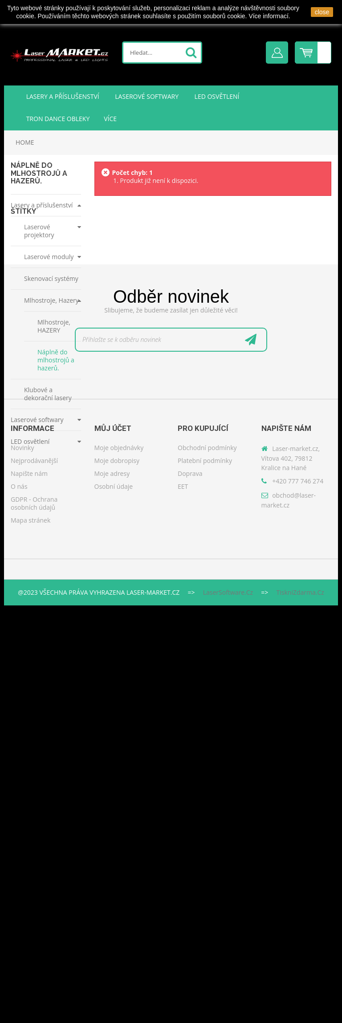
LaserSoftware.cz (228, 1010)
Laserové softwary (146, 96)
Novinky (22, 873)
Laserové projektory (39, 231)
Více (110, 118)
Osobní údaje (113, 911)
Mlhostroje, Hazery (51, 300)
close (322, 12)
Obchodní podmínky (207, 873)
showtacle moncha (39, 500)
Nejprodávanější (34, 885)
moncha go (30, 622)
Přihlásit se (277, 52)
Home (25, 142)
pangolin (28, 552)
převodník (29, 604)
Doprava (190, 898)
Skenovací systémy (51, 278)
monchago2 (31, 518)
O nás (19, 911)
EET (183, 911)
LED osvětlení (216, 96)
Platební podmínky (205, 885)
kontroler (28, 587)
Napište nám (29, 898)
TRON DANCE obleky (57, 118)
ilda (22, 483)
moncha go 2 (33, 535)
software (28, 639)
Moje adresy (112, 898)
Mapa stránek (30, 945)
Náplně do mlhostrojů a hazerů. (55, 360)
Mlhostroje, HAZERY (53, 326)
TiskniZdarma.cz (300, 1010)
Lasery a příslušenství (61, 96)
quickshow (30, 570)
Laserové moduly (48, 256)
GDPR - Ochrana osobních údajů (34, 928)
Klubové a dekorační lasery (48, 394)
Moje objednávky (119, 873)
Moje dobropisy (117, 885)
